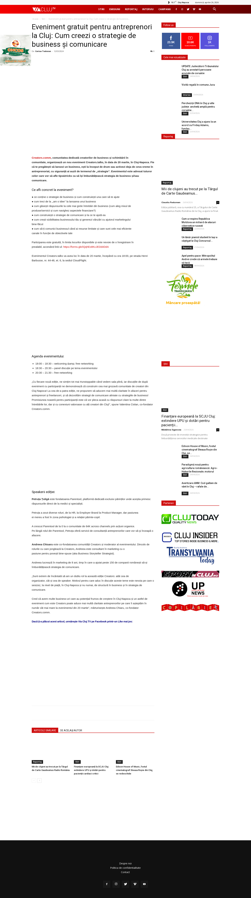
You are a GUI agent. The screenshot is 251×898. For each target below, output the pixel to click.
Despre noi (125, 863)
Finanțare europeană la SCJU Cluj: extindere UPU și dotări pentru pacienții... (188, 420)
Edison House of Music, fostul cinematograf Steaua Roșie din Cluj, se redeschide (134, 770)
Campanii (164, 9)
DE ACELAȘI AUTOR (71, 730)
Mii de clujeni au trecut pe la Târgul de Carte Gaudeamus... (189, 191)
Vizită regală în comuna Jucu (198, 84)
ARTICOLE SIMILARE (45, 730)
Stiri (101, 9)
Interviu (148, 9)
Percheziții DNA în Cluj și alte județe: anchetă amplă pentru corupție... (198, 107)
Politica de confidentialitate (125, 867)
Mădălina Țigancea (171, 429)
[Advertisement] (93, 658)
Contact (125, 872)
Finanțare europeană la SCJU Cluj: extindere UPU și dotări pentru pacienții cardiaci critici (91, 770)
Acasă (35, 18)
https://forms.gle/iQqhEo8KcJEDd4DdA (86, 246)
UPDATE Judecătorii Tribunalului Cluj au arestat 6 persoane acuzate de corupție (200, 70)
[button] (214, 9)
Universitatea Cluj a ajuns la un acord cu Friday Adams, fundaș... (199, 125)
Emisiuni (114, 9)
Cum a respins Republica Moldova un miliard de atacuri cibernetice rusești (199, 222)
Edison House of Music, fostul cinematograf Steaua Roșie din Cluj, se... (199, 449)
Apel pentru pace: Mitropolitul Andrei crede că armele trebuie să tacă (199, 259)
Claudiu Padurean (170, 202)
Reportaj (131, 9)
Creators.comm (41, 157)
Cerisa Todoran (43, 51)
